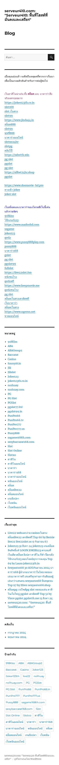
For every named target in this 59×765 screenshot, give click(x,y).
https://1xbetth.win (17, 154)
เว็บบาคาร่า (11, 302)
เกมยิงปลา (13, 498)
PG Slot (12, 398)
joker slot (10, 194)
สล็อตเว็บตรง (12, 307)
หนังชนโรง (11, 276)
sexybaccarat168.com (21, 441)
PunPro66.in (42, 689)
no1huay (13, 385)
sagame (9, 228)
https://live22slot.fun (18, 272)
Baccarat (13, 354)
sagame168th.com (19, 437)
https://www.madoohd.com (22, 224)
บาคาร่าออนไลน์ (14, 137)
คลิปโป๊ (8, 150)
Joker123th (12, 676)
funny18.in (14, 363)
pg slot (9, 159)
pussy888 (10, 246)
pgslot (8, 163)
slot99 (9, 115)
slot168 (9, 106)
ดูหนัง (8, 237)
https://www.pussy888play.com (24, 241)
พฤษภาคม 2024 (17, 637)
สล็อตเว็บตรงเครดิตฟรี (17, 298)
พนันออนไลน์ (15, 481)
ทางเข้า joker (12, 189)
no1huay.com (16, 389)
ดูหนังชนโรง (11, 289)
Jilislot (12, 372)
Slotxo (12, 454)
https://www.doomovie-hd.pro (24, 185)
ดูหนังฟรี (9, 281)
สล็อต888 (10, 124)
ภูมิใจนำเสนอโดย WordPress (27, 759)
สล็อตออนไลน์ (15, 494)
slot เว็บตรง (11, 111)
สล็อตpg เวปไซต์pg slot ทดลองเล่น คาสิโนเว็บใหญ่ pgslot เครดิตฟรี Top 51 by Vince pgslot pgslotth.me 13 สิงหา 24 (30, 594)
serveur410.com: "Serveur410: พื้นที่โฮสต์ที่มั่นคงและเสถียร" (26, 15)
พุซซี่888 (9, 133)
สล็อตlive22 (15, 489)
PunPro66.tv (15, 420)
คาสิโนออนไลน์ (16, 463)
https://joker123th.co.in (19, 102)
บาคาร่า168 (11, 250)
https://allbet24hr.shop (19, 172)
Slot (10, 446)
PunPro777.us (16, 428)
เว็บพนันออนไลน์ (17, 507)
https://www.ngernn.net (20, 311)
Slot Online (15, 450)
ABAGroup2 (15, 350)
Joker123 (13, 376)
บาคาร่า (12, 468)
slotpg (8, 146)
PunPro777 (14, 424)
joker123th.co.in (18, 380)
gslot (8, 255)
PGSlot (12, 402)
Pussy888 (14, 433)
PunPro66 (14, 415)
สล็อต (11, 485)
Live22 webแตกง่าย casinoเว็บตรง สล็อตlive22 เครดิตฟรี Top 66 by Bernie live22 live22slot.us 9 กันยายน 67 (31, 537)
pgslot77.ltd (15, 407)
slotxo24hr (11, 141)
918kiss (9, 215)
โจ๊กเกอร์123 (11, 220)
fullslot (9, 268)
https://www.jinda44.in (19, 120)
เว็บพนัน (12, 502)
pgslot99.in (15, 411)
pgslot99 (10, 263)
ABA (10, 346)
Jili (9, 367)
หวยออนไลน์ (12, 316)
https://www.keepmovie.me (22, 285)
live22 (26, 676)
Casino (12, 359)
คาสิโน (12, 459)
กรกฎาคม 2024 (17, 632)
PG (9, 393)
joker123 (10, 233)
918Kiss (12, 341)
